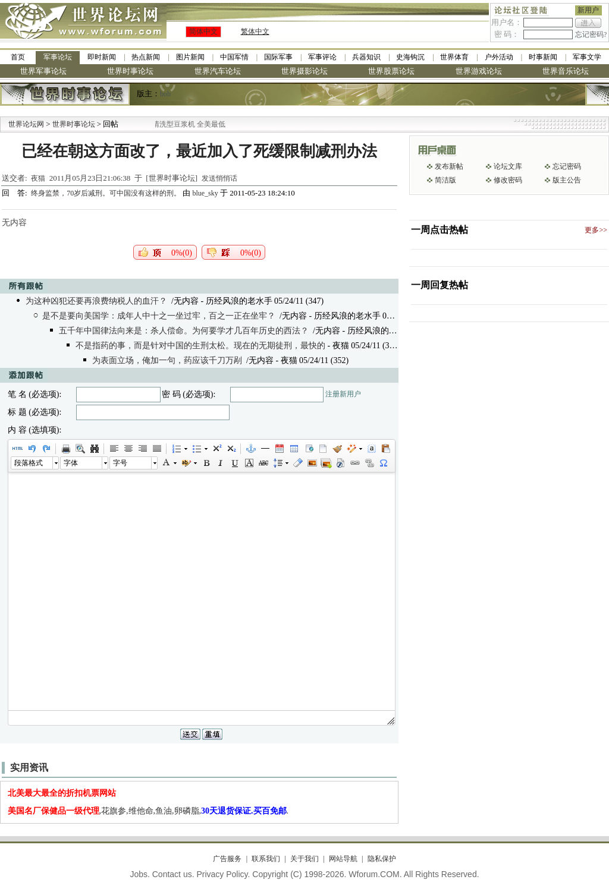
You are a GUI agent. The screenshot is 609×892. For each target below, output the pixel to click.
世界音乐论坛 (565, 71)
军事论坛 (57, 57)
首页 (18, 57)
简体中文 (203, 31)
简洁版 (445, 180)
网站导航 (343, 859)
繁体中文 (255, 31)
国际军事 (278, 57)
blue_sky (205, 193)
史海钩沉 (410, 57)
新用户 (588, 10)
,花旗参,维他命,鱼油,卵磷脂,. (148, 810)
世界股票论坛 (391, 71)
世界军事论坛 (43, 71)
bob (165, 94)
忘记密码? (591, 34)
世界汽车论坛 (217, 71)
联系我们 (266, 859)
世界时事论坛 (130, 71)
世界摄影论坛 (304, 71)
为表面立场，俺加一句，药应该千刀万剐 (167, 360)
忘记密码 (567, 166)
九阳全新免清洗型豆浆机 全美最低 (188, 124)
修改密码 (508, 180)
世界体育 (454, 57)
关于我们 (304, 859)
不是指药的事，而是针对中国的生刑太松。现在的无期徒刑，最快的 (200, 345)
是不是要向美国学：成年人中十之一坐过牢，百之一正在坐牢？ (158, 315)
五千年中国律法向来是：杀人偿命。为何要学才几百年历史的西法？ (184, 330)
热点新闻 (145, 57)
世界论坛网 (26, 124)
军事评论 (322, 57)
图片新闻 (190, 57)
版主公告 (567, 180)
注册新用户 (343, 394)
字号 (120, 463)
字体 (71, 463)
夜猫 (38, 178)
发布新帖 (449, 166)
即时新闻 (101, 57)
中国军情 (234, 57)
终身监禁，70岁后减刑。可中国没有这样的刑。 (107, 193)
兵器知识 (366, 57)
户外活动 (499, 57)
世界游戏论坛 (479, 71)
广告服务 (227, 859)
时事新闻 (543, 57)
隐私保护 (382, 859)
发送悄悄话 (219, 178)
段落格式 (28, 463)
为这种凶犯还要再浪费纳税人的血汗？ (96, 301)
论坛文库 (508, 166)
